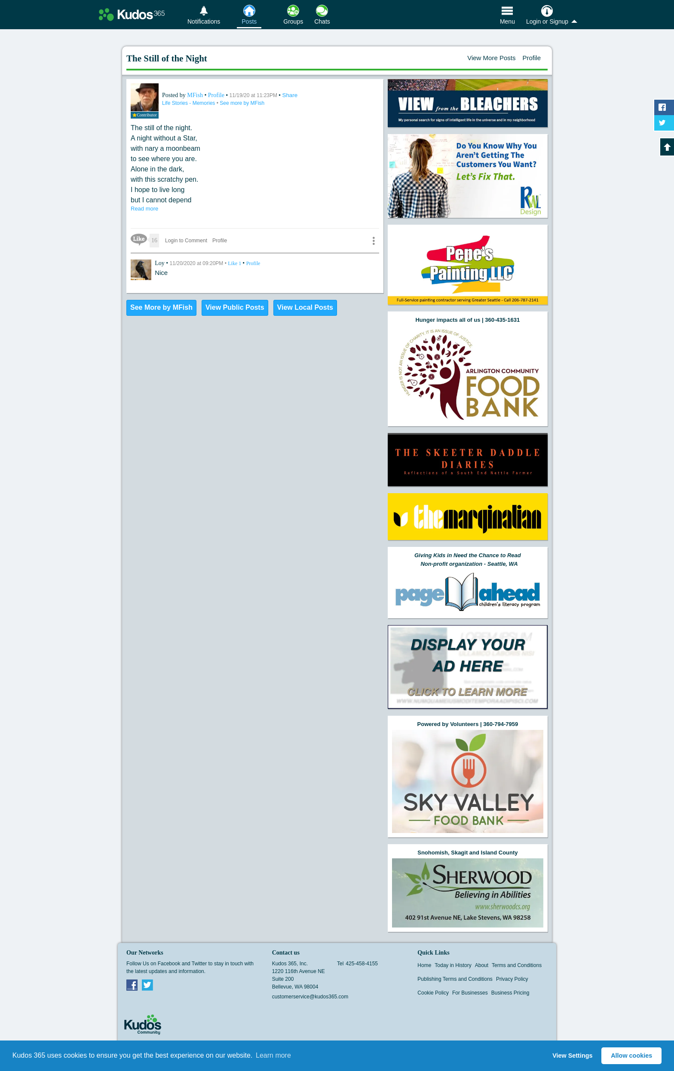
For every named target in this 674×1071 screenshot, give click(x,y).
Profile (531, 57)
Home (424, 965)
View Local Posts (305, 307)
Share (290, 95)
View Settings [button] (572, 1055)
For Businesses (470, 993)
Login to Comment (186, 241)
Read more (144, 208)
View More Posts (491, 57)
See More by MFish (161, 307)
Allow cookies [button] (631, 1055)
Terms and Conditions (517, 965)
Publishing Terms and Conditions (455, 979)
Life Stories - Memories (189, 103)
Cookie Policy (433, 993)
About (481, 965)
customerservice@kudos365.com (310, 997)
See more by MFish (242, 103)
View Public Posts (234, 307)
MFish (195, 95)
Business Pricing (510, 993)
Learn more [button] (273, 1055)
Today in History (453, 965)
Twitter (147, 984)
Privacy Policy (512, 979)
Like (235, 263)
